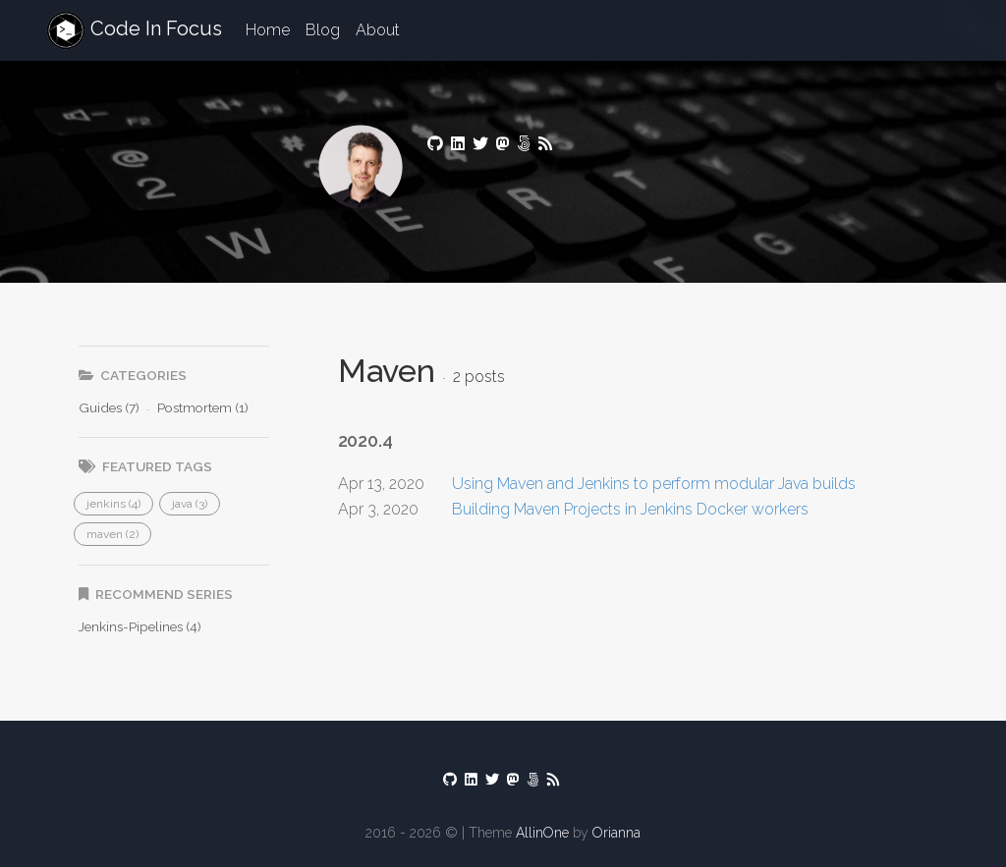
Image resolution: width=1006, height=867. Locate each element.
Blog (323, 30)
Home (268, 30)
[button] (113, 503)
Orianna (616, 832)
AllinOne (542, 832)
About (378, 30)
